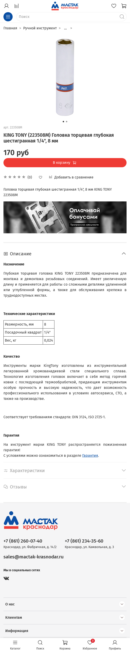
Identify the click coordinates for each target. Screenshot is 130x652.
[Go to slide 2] (66, 121)
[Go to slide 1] (63, 121)
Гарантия (90, 455)
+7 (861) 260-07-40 (22, 541)
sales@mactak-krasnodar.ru (33, 557)
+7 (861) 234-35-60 (84, 541)
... (65, 28)
